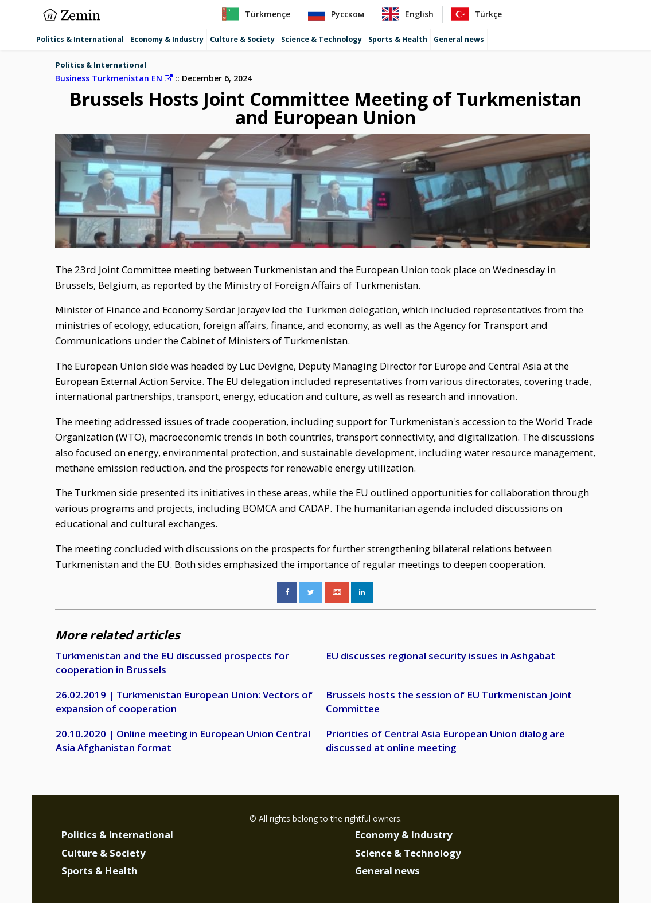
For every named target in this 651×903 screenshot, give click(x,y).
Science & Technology (321, 39)
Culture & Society (242, 39)
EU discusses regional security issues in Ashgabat (440, 655)
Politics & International (80, 39)
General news (459, 39)
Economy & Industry (167, 39)
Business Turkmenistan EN (114, 78)
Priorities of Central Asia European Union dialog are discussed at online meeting (445, 740)
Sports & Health (397, 39)
